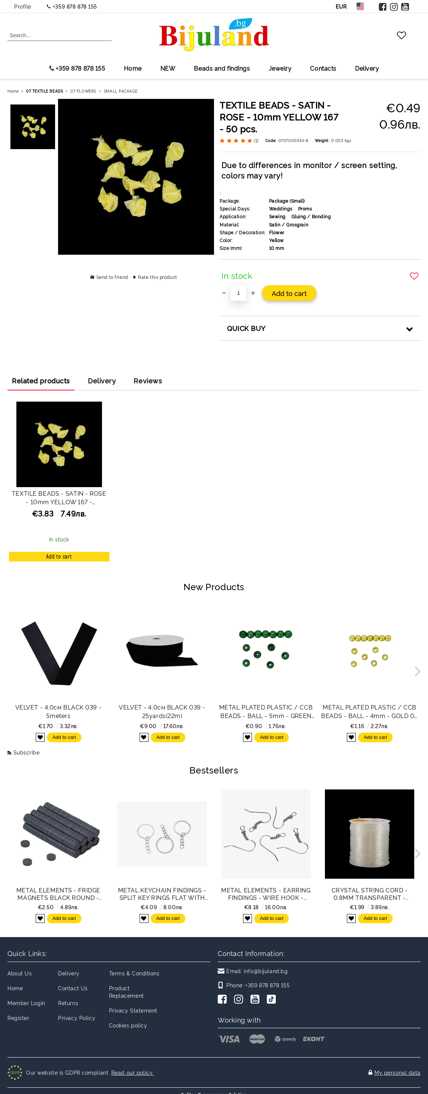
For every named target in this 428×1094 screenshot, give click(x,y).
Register (18, 1017)
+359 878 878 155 (75, 6)
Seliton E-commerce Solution (214, 1087)
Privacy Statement (133, 1010)
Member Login (26, 1002)
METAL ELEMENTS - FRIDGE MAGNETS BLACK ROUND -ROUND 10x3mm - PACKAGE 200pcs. (58, 893)
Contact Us (73, 987)
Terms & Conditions (134, 972)
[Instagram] (240, 1000)
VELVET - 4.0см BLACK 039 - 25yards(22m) (162, 711)
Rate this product (157, 277)
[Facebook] (224, 1000)
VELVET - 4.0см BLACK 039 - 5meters (58, 711)
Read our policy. (132, 1068)
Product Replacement (126, 991)
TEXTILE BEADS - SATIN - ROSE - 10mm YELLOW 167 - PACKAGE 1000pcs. (59, 498)
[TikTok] (273, 1000)
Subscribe (26, 752)
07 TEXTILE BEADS (44, 91)
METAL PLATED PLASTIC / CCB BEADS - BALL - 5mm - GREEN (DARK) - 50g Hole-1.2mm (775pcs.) (266, 711)
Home (133, 68)
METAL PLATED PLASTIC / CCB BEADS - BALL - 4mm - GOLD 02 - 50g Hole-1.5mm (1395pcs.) (369, 711)
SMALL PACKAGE (120, 91)
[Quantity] (238, 293)
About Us (19, 972)
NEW (168, 68)
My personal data (397, 1068)
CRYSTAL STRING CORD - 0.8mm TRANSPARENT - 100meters (370, 893)
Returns (68, 1002)
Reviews (148, 380)
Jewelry (280, 68)
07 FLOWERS (83, 91)
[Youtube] (256, 1000)
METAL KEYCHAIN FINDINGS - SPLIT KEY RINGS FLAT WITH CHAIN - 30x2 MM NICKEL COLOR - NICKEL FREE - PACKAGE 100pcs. (162, 893)
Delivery (367, 68)
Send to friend (112, 277)
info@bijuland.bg (266, 970)
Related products (41, 380)
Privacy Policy (76, 1017)
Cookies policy (128, 1025)
